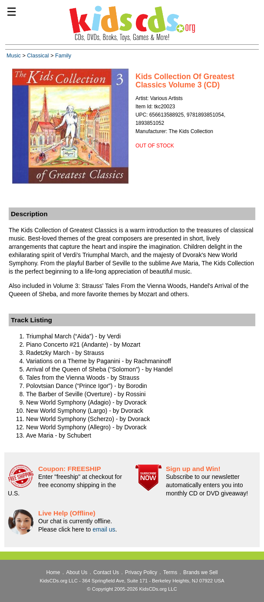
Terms (170, 572)
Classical (38, 56)
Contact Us (106, 572)
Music (14, 56)
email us (103, 529)
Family (63, 56)
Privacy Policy (141, 572)
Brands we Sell (200, 572)
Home (53, 572)
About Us (76, 572)
